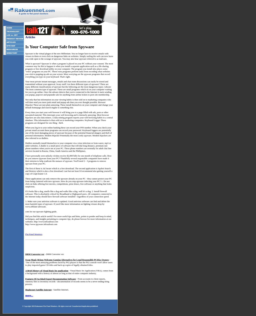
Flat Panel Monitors (33, 234)
